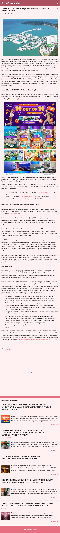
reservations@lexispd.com (25, 199)
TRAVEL (8, 349)
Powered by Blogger (30, 529)
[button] (57, 9)
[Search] (57, 4)
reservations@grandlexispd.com (30, 197)
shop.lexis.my (19, 99)
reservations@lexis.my (44, 192)
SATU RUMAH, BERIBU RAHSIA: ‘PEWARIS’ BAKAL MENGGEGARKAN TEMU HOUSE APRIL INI (22, 457)
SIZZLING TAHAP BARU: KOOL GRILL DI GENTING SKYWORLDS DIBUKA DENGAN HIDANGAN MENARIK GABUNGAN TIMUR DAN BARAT (23, 433)
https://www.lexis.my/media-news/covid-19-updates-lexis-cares (38, 339)
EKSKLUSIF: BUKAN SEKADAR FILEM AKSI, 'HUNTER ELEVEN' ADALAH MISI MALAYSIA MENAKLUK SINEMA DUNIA (27, 481)
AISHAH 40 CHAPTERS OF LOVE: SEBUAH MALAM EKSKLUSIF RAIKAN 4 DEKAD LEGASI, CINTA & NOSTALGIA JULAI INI (27, 504)
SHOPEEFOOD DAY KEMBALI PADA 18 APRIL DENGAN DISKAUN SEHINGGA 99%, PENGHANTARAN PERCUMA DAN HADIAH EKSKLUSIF (26, 407)
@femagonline (13, 3)
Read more (55, 425)
